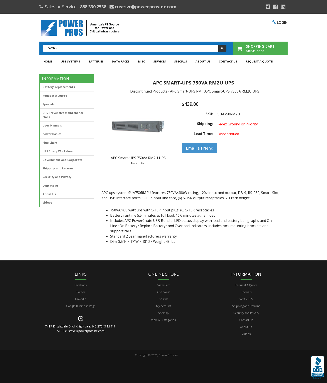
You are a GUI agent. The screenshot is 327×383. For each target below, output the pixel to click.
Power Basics (51, 134)
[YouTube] (283, 6)
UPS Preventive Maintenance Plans (63, 115)
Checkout (163, 292)
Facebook (80, 285)
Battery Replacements (58, 87)
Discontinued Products (148, 91)
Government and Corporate (62, 160)
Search (163, 299)
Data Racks (121, 61)
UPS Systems (70, 61)
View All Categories (163, 320)
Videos (47, 202)
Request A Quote (259, 61)
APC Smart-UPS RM (186, 91)
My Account (163, 306)
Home (48, 61)
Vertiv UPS (246, 299)
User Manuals (52, 125)
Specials (180, 61)
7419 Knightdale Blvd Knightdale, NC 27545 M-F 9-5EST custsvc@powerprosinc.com (80, 328)
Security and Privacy (56, 177)
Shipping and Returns (57, 168)
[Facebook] (275, 6)
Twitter (80, 292)
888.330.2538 (93, 7)
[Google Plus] (268, 6)
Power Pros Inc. (169, 355)
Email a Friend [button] (199, 148)
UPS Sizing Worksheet (58, 151)
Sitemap (163, 313)
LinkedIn (80, 299)
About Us (203, 61)
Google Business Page (81, 306)
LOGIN (282, 22)
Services (159, 61)
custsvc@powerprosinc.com (145, 7)
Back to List (138, 163)
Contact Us (228, 61)
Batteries (96, 61)
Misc (141, 61)
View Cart (163, 285)
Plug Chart (49, 143)
